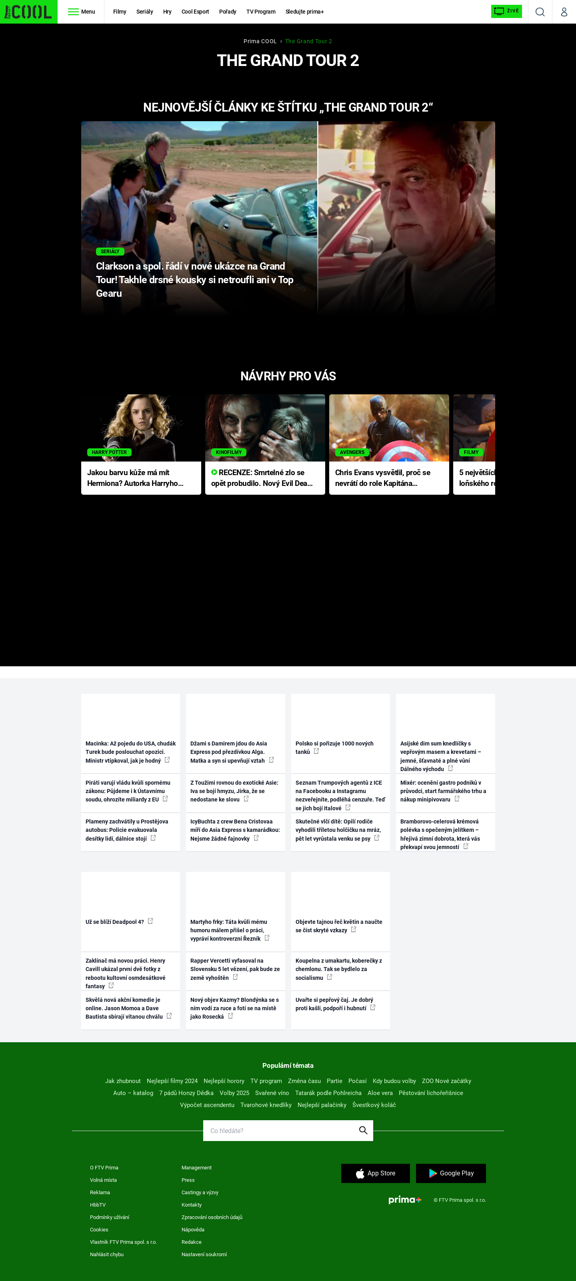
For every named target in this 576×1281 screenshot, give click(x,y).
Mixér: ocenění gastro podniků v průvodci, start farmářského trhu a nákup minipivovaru (443, 791)
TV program (266, 1081)
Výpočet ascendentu (207, 1105)
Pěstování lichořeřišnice (431, 1093)
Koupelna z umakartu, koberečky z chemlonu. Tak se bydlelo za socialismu (339, 969)
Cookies (99, 1230)
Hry (167, 11)
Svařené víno (272, 1093)
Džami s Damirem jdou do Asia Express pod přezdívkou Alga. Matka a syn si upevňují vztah (232, 752)
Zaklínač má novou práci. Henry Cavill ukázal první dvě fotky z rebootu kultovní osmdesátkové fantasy (126, 973)
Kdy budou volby (394, 1081)
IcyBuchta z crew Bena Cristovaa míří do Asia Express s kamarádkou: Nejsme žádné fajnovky (235, 830)
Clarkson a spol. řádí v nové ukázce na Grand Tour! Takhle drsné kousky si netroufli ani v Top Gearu (194, 279)
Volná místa (103, 1180)
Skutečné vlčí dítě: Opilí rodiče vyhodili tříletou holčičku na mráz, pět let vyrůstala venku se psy (338, 830)
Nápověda (193, 1230)
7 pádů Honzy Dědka (186, 1093)
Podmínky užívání (109, 1217)
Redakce (192, 1242)
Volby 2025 (234, 1093)
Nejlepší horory (224, 1081)
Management (197, 1168)
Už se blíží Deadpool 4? (119, 921)
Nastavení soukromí (204, 1254)
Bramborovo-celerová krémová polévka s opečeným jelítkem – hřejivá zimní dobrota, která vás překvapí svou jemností (440, 834)
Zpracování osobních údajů (212, 1217)
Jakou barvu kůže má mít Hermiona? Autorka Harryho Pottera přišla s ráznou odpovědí (132, 478)
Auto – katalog (133, 1093)
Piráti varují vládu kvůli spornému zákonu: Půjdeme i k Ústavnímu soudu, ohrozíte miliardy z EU (128, 791)
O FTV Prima (104, 1168)
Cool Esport (195, 11)
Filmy (119, 11)
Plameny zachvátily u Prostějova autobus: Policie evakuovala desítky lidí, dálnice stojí (127, 830)
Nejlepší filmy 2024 (172, 1081)
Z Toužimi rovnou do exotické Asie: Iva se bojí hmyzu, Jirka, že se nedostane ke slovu (234, 791)
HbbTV (98, 1205)
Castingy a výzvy (200, 1192)
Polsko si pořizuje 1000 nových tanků (335, 747)
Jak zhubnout (123, 1081)
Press (188, 1180)
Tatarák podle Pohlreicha (328, 1093)
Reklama (100, 1192)
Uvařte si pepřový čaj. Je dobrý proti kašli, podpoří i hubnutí (336, 1004)
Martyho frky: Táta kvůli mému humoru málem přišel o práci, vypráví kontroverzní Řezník (230, 930)
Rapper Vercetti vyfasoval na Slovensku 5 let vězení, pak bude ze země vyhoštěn (235, 969)
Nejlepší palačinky (322, 1105)
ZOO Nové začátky (446, 1081)
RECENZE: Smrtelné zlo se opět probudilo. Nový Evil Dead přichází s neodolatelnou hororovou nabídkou (261, 478)
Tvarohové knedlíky (266, 1105)
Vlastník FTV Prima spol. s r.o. (123, 1242)
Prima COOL (260, 41)
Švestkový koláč (374, 1105)
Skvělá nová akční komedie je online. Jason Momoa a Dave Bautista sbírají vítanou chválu (129, 1008)
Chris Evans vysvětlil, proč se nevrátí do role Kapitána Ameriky (382, 478)
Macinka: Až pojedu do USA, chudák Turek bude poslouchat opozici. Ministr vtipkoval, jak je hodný (131, 752)
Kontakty (192, 1205)
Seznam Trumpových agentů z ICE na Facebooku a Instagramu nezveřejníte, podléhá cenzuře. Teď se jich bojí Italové (340, 795)
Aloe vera (380, 1093)
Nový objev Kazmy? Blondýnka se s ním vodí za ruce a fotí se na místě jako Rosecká (234, 1008)
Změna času (304, 1081)
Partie (334, 1081)
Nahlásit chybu (107, 1254)
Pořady (227, 11)
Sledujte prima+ (305, 11)
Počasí (357, 1081)
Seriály (144, 11)
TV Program (260, 11)
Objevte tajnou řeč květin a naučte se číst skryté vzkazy (339, 926)
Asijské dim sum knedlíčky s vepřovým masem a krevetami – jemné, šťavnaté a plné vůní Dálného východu (440, 756)
